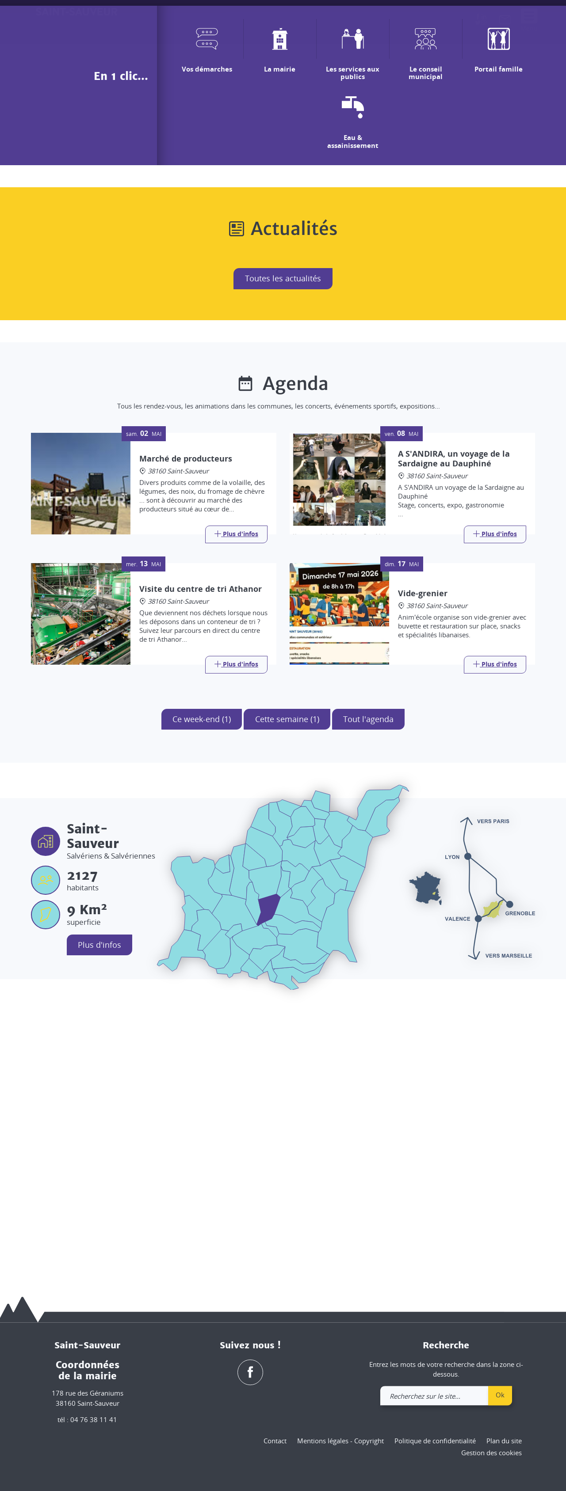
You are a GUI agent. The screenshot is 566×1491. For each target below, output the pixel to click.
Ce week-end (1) (201, 992)
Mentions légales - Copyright (340, 1440)
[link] (505, 21)
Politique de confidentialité (435, 1440)
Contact (275, 1440)
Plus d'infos (100, 1218)
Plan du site (504, 1440)
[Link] (236, 807)
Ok (500, 1394)
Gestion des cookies (491, 1453)
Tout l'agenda (369, 992)
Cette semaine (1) (287, 992)
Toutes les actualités (283, 551)
